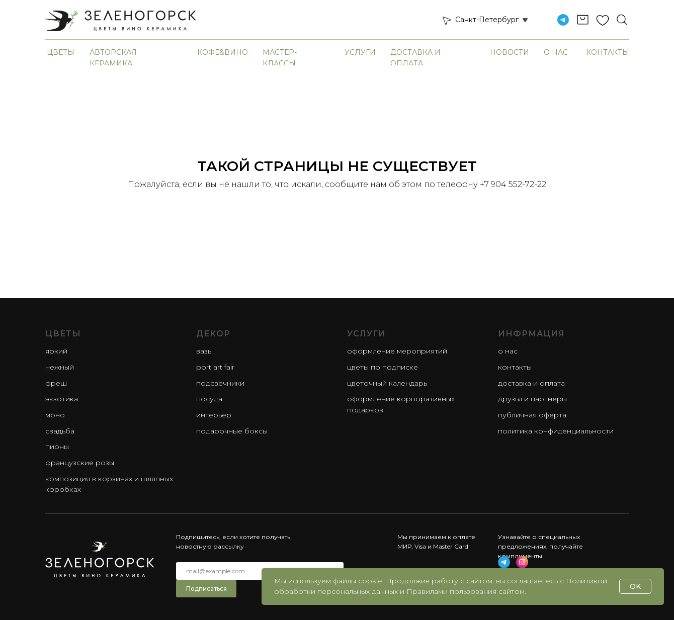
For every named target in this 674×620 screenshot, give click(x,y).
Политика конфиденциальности (556, 430)
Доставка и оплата (531, 383)
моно (55, 414)
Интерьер (213, 414)
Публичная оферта (532, 414)
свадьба (59, 430)
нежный (59, 367)
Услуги (360, 52)
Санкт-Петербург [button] (487, 19)
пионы (57, 446)
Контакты (607, 52)
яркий (56, 351)
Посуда (209, 398)
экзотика (61, 398)
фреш (56, 383)
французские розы (79, 462)
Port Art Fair (215, 367)
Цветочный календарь (387, 383)
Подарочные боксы (232, 430)
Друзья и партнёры (532, 398)
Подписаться (206, 588)
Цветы (60, 52)
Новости (509, 52)
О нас (556, 52)
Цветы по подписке (382, 367)
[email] (260, 571)
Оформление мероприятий (397, 351)
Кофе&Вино (222, 52)
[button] (446, 20)
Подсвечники (220, 383)
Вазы (204, 351)
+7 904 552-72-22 (513, 184)
